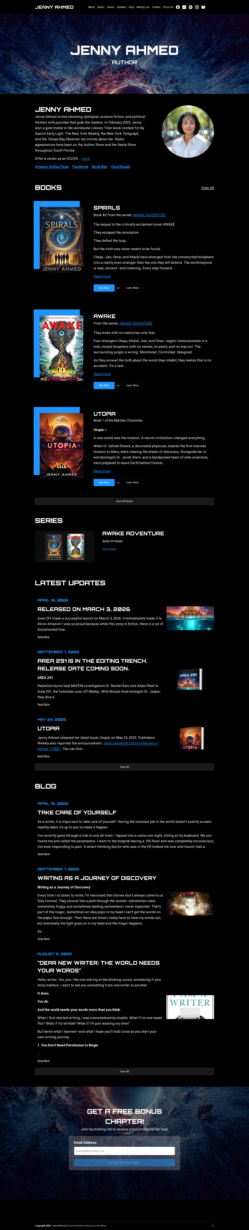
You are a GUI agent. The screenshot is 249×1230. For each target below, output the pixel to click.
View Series (109, 548)
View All (207, 188)
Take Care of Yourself (76, 812)
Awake (105, 316)
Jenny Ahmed (54, 7)
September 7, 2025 (58, 652)
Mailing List (142, 7)
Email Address (85, 1143)
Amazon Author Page (52, 167)
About (91, 7)
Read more (102, 276)
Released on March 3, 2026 (83, 609)
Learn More (132, 287)
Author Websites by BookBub (91, 1225)
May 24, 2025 (51, 719)
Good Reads (120, 167)
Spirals (107, 208)
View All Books (124, 501)
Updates (121, 7)
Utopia (105, 414)
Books (100, 7)
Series (110, 7)
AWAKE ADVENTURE (149, 215)
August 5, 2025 (54, 954)
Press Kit (168, 7)
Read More (43, 636)
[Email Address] (124, 1151)
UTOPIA (48, 728)
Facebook (80, 167)
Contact (156, 7)
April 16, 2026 (52, 600)
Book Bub (99, 167)
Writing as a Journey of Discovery (96, 878)
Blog (131, 7)
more (85, 159)
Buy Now (104, 287)
